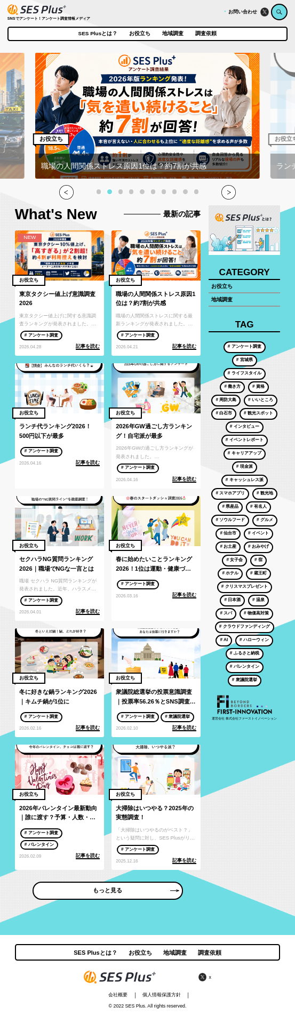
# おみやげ (258, 546)
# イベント (258, 533)
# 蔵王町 (258, 573)
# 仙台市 (228, 533)
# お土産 (228, 546)
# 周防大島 (226, 399)
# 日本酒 (232, 599)
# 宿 (258, 559)
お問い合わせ (242, 11)
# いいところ (260, 399)
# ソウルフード (230, 519)
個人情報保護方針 (161, 994)
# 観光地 (265, 492)
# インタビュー (244, 426)
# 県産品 (230, 506)
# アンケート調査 (41, 335)
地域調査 (173, 33)
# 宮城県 (244, 359)
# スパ (226, 613)
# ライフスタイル (244, 372)
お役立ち (139, 33)
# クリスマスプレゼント (244, 586)
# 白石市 (224, 412)
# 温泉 (258, 599)
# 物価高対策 (256, 613)
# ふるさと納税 (244, 653)
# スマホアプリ (230, 492)
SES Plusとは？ (98, 33)
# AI (224, 639)
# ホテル (230, 573)
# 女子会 (234, 559)
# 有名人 (258, 506)
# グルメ (265, 519)
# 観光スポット (258, 412)
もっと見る (136, 890)
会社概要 (117, 994)
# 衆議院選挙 (177, 716)
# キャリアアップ (244, 452)
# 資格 (258, 386)
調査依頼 (206, 33)
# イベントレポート (245, 439)
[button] (98, 191)
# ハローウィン (254, 639)
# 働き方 (232, 386)
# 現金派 (244, 466)
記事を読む (88, 346)
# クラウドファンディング (244, 626)
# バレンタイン (39, 844)
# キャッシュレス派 (245, 479)
